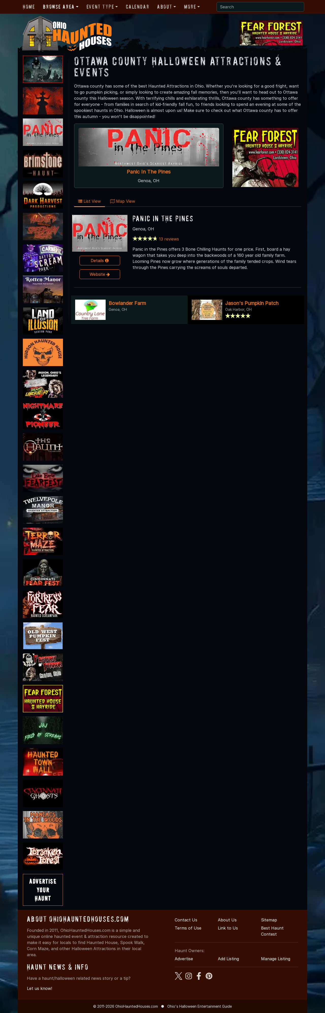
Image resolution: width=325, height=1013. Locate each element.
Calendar (137, 7)
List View (89, 201)
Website (100, 274)
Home (29, 7)
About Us (227, 919)
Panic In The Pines (149, 172)
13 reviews (169, 239)
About (164, 7)
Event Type (100, 7)
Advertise (184, 958)
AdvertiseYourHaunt (42, 890)
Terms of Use (188, 928)
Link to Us (228, 928)
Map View (122, 201)
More (190, 7)
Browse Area (58, 7)
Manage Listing (275, 958)
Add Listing (228, 958)
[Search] (260, 7)
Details (100, 260)
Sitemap (269, 919)
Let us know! (39, 988)
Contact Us (186, 919)
